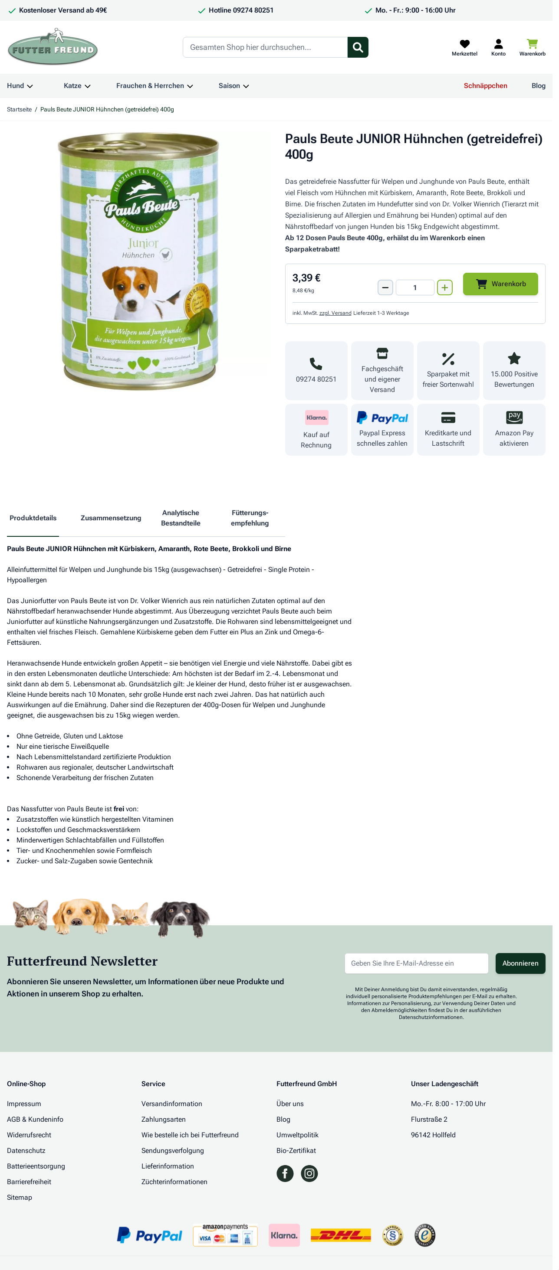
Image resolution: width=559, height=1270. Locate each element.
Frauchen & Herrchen (150, 86)
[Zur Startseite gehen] (53, 47)
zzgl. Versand (335, 313)
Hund (15, 86)
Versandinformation (171, 1104)
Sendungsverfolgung (172, 1150)
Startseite (19, 109)
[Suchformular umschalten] (358, 47)
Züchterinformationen (174, 1182)
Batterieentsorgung (36, 1166)
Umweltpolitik (297, 1135)
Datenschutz (26, 1150)
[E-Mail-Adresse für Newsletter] (417, 963)
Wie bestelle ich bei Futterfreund (190, 1135)
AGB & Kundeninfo (35, 1119)
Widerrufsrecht (29, 1135)
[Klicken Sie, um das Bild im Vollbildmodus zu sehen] (137, 261)
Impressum (24, 1104)
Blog (539, 86)
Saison (229, 86)
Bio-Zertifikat (296, 1150)
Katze (73, 86)
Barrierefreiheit (29, 1182)
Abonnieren (521, 963)
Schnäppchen (485, 86)
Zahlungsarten (163, 1119)
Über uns (290, 1104)
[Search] (265, 47)
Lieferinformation (167, 1166)
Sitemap (19, 1197)
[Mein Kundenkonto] (498, 47)
